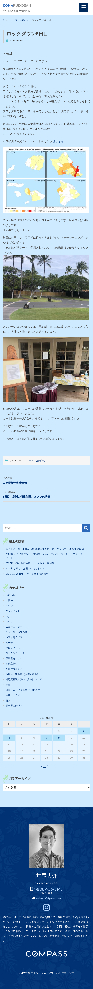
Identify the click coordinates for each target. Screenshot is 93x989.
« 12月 (45, 766)
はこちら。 (59, 141)
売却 (8, 684)
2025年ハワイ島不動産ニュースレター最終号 (30, 563)
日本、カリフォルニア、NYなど (23, 690)
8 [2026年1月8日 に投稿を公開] (59, 737)
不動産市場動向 (14, 668)
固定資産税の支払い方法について (24, 679)
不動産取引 (12, 663)
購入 (8, 700)
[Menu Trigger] (83, 7)
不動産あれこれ (14, 658)
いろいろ (10, 595)
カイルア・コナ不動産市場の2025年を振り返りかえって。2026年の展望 (45, 548)
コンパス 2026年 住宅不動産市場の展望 (27, 573)
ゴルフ (9, 621)
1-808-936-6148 (48, 889)
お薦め (9, 600)
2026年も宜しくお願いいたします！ (25, 568)
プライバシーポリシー (61, 972)
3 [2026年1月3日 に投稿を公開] (83, 731)
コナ (8, 616)
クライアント (13, 611)
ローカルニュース (15, 653)
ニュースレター (14, 626)
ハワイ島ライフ (14, 637)
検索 (86, 528)
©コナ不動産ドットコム (32, 972)
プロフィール (13, 647)
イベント (10, 605)
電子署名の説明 (14, 705)
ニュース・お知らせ (35, 460)
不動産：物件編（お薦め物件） (22, 674)
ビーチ (9, 642)
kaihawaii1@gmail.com (48, 898)
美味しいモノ (13, 695)
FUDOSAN (17, 5)
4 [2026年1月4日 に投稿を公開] (9, 737)
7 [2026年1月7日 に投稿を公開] (46, 737)
